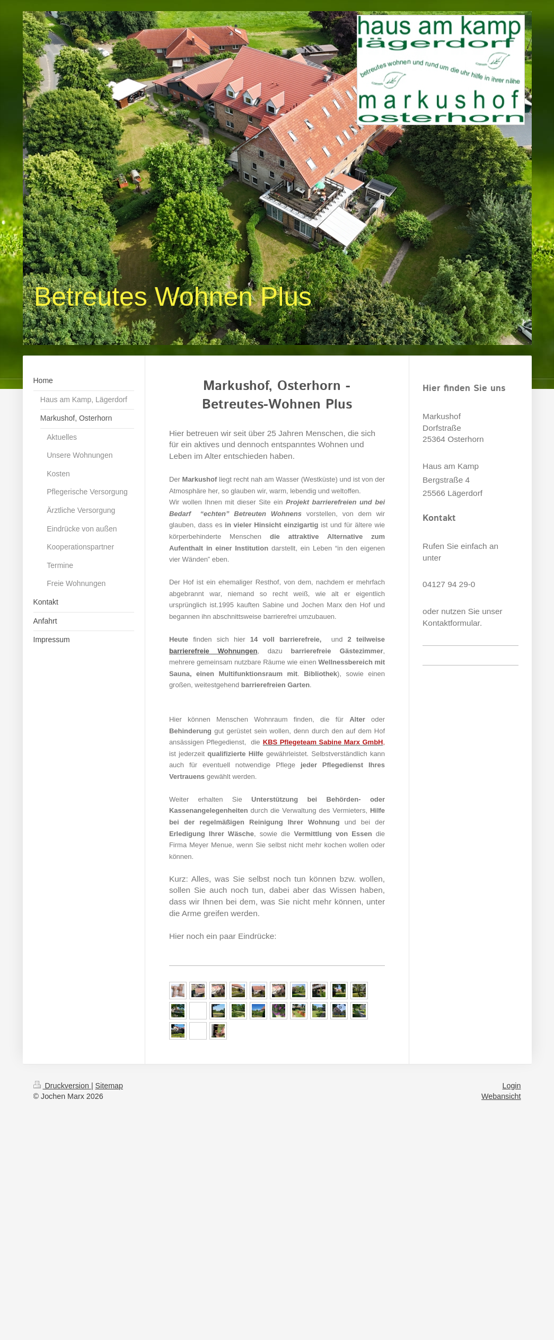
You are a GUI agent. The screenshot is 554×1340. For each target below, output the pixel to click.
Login (512, 1085)
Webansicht (501, 1096)
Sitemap (109, 1085)
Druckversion (62, 1085)
